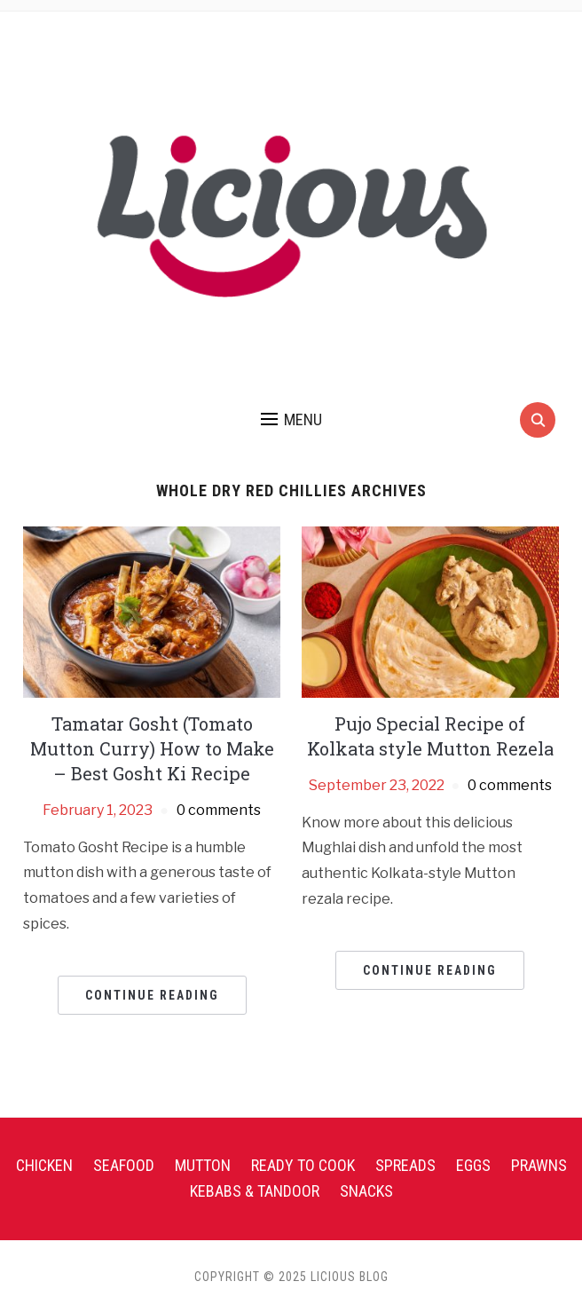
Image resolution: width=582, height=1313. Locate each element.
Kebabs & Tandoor (254, 1191)
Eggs (473, 1165)
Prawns (539, 1165)
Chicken (44, 1165)
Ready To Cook (303, 1165)
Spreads (405, 1165)
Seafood (123, 1165)
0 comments (219, 810)
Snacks (366, 1191)
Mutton (203, 1165)
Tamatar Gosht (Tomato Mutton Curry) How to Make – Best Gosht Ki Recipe (152, 748)
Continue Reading (152, 995)
